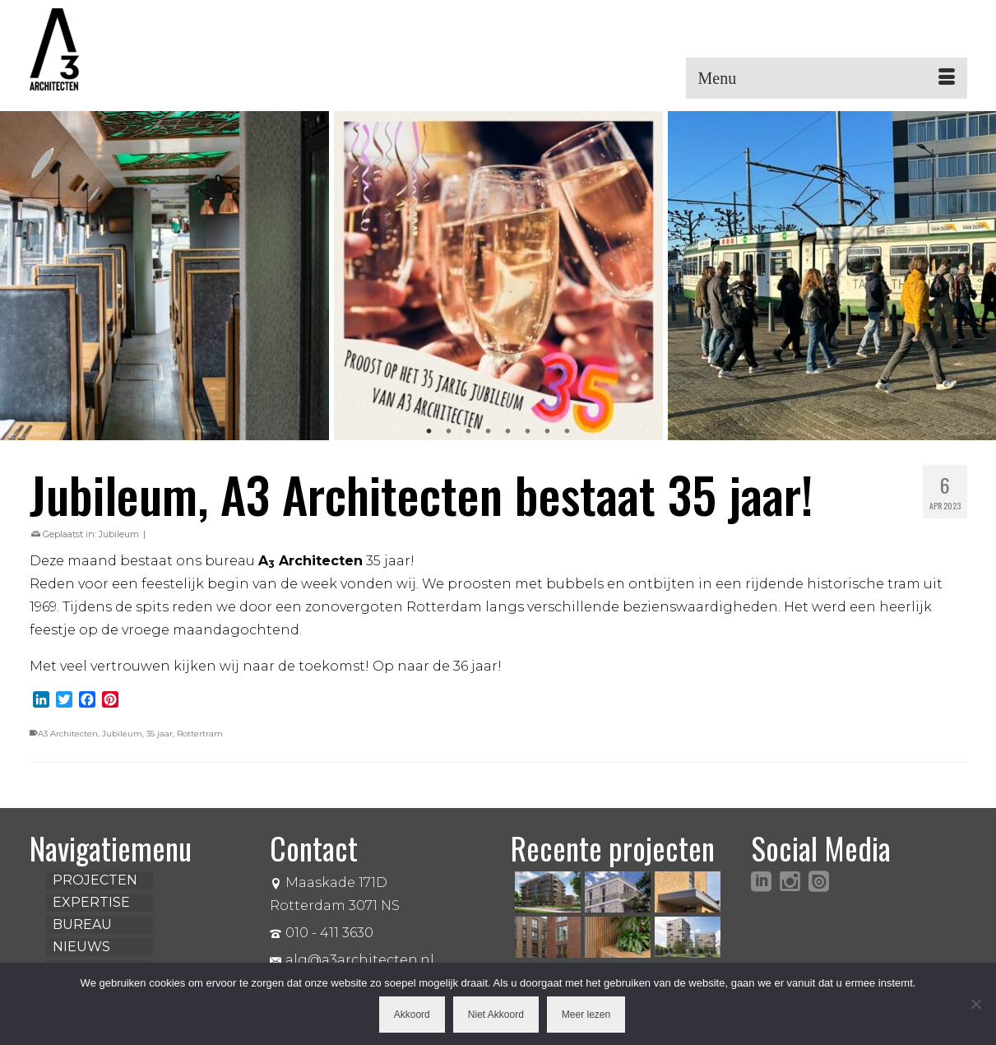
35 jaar (159, 733)
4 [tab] (488, 432)
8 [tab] (567, 432)
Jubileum (119, 534)
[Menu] (826, 78)
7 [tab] (548, 432)
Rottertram (200, 733)
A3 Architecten (68, 733)
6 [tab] (528, 432)
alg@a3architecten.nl (352, 960)
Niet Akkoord (496, 1014)
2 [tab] (449, 432)
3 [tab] (469, 432)
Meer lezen (586, 1014)
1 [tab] (429, 432)
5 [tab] (508, 432)
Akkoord (412, 1014)
